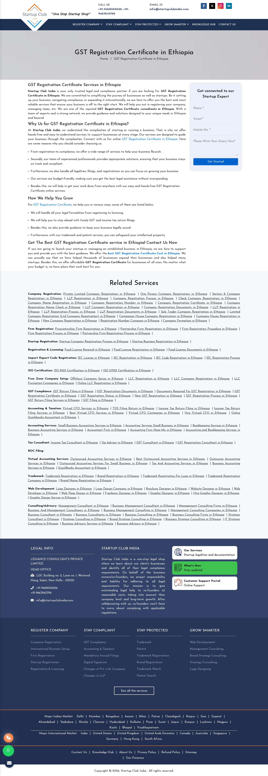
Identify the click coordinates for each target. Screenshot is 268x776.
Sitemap (191, 752)
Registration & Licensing (45, 349)
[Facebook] (204, 6)
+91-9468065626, (110, 9)
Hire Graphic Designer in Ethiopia (216, 493)
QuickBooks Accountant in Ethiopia (82, 468)
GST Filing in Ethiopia (98, 400)
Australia (202, 733)
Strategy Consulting (203, 662)
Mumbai (94, 716)
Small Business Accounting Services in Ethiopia (90, 425)
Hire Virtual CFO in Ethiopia (205, 413)
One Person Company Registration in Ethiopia (174, 294)
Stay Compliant (119, 24)
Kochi (113, 727)
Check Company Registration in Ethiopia (207, 298)
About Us (125, 752)
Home (104, 58)
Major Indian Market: (58, 716)
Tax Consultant (38, 442)
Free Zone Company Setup (48, 378)
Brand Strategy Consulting (208, 655)
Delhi (80, 716)
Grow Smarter (177, 24)
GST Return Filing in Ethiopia (73, 391)
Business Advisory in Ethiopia (137, 523)
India (84, 733)
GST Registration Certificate (52, 204)
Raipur (190, 716)
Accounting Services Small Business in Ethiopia (157, 425)
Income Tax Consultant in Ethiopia (74, 442)
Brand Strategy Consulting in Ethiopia (136, 519)
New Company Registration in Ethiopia (70, 320)
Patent (141, 649)
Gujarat (216, 716)
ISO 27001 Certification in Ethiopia (127, 370)
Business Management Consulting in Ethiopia (135, 510)
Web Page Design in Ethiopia (81, 493)
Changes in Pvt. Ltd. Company (104, 669)
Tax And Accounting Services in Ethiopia (180, 463)
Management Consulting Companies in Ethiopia (204, 510)
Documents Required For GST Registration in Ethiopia (194, 391)
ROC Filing (35, 450)
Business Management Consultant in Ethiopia (143, 505)
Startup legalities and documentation (204, 552)
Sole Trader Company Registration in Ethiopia (193, 311)
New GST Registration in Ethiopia (158, 395)
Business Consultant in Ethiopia (50, 514)
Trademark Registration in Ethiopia (69, 476)
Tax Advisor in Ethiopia (117, 442)
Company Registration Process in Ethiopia (143, 298)
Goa (203, 716)
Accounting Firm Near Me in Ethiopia (156, 430)
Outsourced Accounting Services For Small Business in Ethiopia (103, 463)
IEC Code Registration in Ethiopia (179, 357)
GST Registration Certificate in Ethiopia (149, 139)
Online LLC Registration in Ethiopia (102, 383)
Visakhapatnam (148, 727)
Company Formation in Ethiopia (185, 320)
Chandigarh (173, 716)
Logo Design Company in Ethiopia (118, 488)
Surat (162, 722)
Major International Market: (58, 733)
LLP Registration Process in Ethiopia (69, 311)
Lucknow (206, 722)
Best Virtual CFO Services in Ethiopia (97, 413)
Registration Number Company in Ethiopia (129, 320)
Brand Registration (149, 662)
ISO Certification (40, 370)
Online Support (197, 583)
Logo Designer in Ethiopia (74, 488)
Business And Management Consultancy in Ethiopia (63, 510)
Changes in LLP (94, 675)
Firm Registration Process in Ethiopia (53, 333)
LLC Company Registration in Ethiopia (201, 378)
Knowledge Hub (103, 752)
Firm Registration (40, 328)
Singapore (220, 733)
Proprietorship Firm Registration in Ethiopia (85, 328)
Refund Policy (170, 752)
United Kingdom (128, 733)
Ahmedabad (47, 722)
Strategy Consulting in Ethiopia (84, 519)
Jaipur (175, 722)
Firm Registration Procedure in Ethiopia (209, 328)
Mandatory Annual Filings (101, 655)
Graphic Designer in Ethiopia (169, 493)
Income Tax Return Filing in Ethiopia (184, 408)
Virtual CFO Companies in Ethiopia (154, 413)
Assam (129, 716)
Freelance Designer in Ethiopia (125, 493)
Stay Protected (148, 24)
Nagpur (222, 722)
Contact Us (227, 24)
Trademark (36, 476)
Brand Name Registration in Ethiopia (85, 480)
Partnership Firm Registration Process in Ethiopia (116, 333)
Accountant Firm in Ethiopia (106, 430)
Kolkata (135, 722)
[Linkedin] (229, 6)
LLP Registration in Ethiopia (87, 298)
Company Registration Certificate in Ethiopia (190, 302)
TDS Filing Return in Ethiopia (133, 408)
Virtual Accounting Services (48, 459)
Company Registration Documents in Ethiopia (176, 307)
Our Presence (135, 757)
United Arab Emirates (159, 733)
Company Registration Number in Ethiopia (122, 302)
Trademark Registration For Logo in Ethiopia (173, 476)
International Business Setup (50, 649)
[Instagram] (221, 6)
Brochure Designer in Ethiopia (166, 488)
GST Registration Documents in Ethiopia (125, 391)
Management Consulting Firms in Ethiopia (208, 505)
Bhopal (127, 727)
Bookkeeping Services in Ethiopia (215, 425)
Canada (185, 733)
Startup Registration (43, 341)
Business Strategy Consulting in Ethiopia (193, 519)
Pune (149, 722)
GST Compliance (39, 391)
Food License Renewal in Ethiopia (87, 349)
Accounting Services (42, 425)
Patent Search (146, 675)
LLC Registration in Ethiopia (148, 378)
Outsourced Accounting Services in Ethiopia (101, 459)
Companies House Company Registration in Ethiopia (155, 316)
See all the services (134, 690)
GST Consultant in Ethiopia (155, 442)
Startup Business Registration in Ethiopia (160, 341)
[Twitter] (212, 6)
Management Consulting (206, 649)
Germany (112, 739)
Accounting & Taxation (44, 408)
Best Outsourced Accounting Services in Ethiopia (170, 459)
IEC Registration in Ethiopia (133, 357)
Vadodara (66, 722)
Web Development (41, 488)
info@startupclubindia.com (169, 9)
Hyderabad (117, 722)
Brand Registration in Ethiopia (118, 476)
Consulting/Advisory (42, 505)
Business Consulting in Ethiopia (146, 514)
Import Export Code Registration (52, 357)
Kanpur (190, 722)
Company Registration (44, 294)
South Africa (153, 739)
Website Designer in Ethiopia (210, 488)
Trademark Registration (153, 655)
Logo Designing (200, 669)
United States (102, 733)
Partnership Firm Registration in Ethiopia (149, 328)
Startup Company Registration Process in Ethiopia (93, 341)
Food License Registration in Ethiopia (139, 349)
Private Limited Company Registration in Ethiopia (99, 294)
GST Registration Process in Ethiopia (211, 395)
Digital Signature (95, 662)
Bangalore (112, 716)
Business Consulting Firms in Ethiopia (198, 514)
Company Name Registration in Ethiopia (57, 302)
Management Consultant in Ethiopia (83, 505)
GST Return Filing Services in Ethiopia (53, 400)
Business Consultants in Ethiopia (98, 514)
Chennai (98, 722)
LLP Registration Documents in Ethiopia (128, 311)
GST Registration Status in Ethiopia (105, 395)
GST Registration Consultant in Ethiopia (205, 442)
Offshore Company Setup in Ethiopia (96, 378)
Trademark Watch (149, 669)
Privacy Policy (147, 752)
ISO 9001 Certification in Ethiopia (77, 370)
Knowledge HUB (203, 24)
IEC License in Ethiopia (94, 357)
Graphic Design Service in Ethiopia (53, 497)
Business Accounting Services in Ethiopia (55, 430)
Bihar (142, 716)
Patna (155, 716)
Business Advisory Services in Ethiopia (87, 523)
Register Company (88, 24)
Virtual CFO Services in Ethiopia (85, 408)
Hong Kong (131, 739)
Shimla (83, 722)
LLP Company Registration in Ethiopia (112, 307)
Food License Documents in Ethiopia (193, 349)
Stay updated (188, 568)
